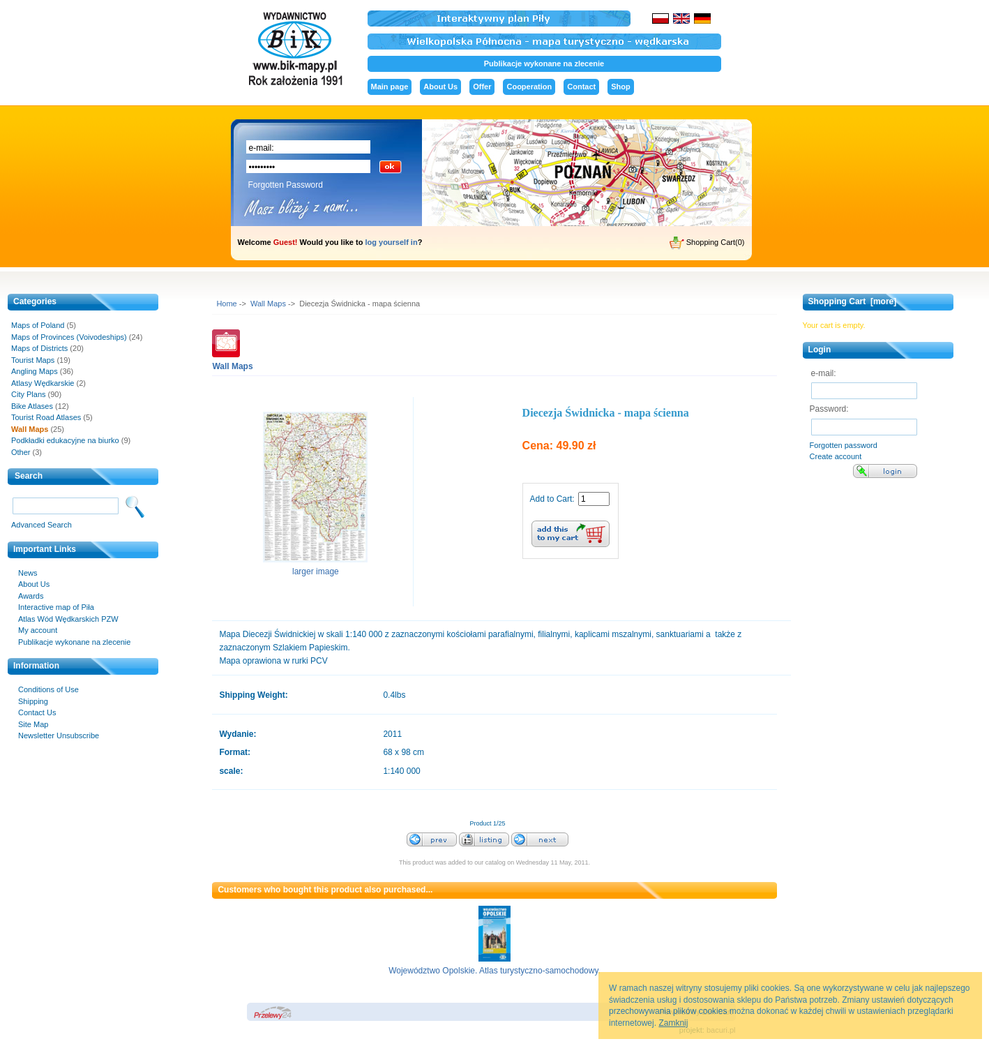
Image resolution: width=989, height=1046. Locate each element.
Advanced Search (41, 525)
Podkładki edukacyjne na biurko (65, 440)
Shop (621, 86)
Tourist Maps (32, 360)
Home (226, 303)
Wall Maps (268, 303)
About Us (440, 86)
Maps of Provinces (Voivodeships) (69, 337)
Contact (581, 86)
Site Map (33, 724)
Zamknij (673, 1023)
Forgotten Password (285, 185)
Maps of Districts (39, 348)
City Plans (28, 394)
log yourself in (391, 242)
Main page (390, 86)
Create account (836, 456)
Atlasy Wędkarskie (42, 383)
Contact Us (37, 712)
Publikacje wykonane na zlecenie (544, 63)
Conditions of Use (48, 689)
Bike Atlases (32, 406)
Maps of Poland (37, 325)
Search (29, 476)
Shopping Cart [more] (852, 301)
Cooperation (529, 86)
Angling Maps (34, 371)
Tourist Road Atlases (46, 417)
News (28, 573)
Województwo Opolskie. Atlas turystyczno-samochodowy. (494, 971)
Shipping (33, 701)
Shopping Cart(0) (707, 243)
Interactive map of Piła (56, 607)
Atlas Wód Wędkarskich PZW (68, 619)
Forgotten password (843, 445)
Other (21, 452)
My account (37, 630)
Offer (482, 86)
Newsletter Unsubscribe (58, 735)
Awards (30, 596)
